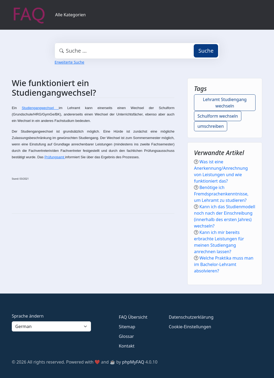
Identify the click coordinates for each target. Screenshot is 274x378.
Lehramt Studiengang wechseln (224, 103)
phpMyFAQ (133, 362)
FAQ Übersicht (133, 317)
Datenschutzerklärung (191, 317)
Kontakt (127, 346)
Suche (206, 50)
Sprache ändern (28, 316)
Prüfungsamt (54, 157)
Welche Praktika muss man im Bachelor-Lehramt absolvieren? (223, 264)
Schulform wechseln (217, 116)
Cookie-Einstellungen (190, 327)
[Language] (51, 326)
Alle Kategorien (70, 15)
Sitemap (127, 327)
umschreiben (210, 126)
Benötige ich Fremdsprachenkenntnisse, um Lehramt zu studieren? (221, 193)
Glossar (126, 336)
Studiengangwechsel (40, 108)
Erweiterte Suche (69, 62)
